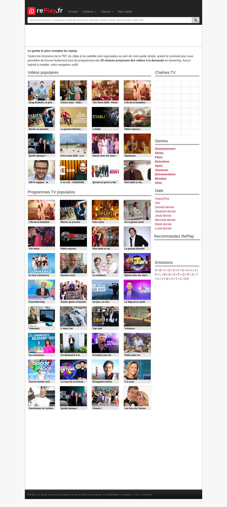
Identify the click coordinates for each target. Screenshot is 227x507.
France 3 (177, 83)
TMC (186, 90)
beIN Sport (177, 118)
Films (158, 157)
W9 (177, 90)
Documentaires (165, 174)
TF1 (159, 83)
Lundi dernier (163, 228)
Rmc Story (159, 104)
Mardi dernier (163, 224)
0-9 (186, 278)
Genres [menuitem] (107, 11)
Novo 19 (159, 111)
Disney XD (186, 125)
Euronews (159, 118)
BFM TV (186, 111)
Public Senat (177, 132)
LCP (168, 132)
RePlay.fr (32, 494)
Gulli (159, 125)
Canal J (168, 125)
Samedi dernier (164, 207)
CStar (168, 97)
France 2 (168, 83)
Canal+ (186, 83)
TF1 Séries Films (177, 97)
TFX (194, 90)
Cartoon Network (177, 125)
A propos (126, 494)
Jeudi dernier (163, 215)
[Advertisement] (113, 35)
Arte (168, 90)
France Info (168, 111)
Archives (148, 494)
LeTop (159, 132)
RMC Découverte (194, 97)
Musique (161, 178)
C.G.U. (137, 494)
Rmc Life (168, 104)
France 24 (168, 118)
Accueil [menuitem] (72, 11)
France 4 (159, 97)
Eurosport (186, 118)
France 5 (194, 83)
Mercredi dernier (165, 219)
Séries (159, 153)
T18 (194, 104)
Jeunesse (161, 170)
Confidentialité (111, 494)
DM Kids (194, 125)
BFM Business (194, 111)
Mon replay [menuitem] (125, 11)
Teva (177, 104)
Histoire (186, 132)
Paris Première (186, 104)
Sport (158, 165)
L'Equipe (194, 118)
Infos (158, 182)
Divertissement (165, 148)
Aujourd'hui (162, 198)
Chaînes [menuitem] (89, 11)
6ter (186, 97)
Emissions (162, 161)
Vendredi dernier (165, 211)
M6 (159, 90)
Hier (157, 202)
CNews (177, 111)
